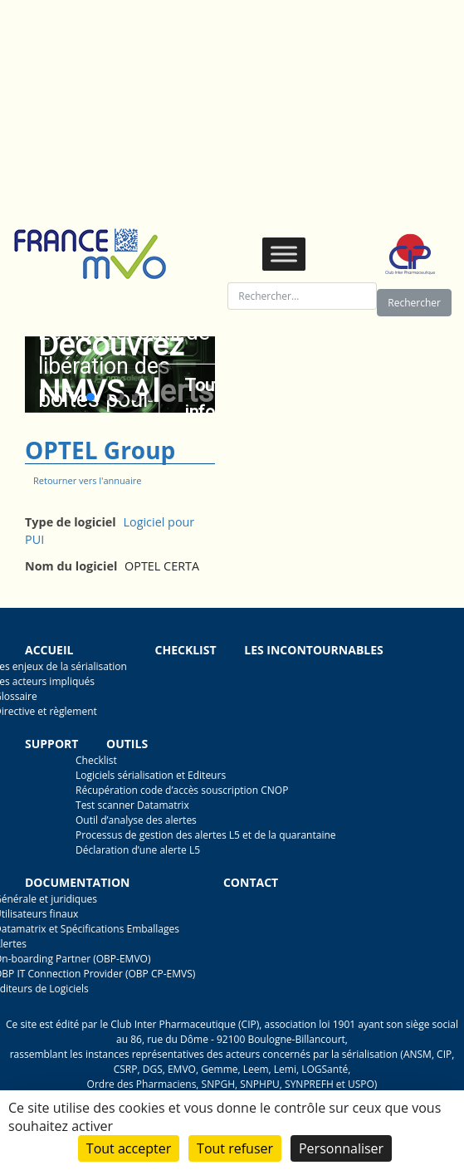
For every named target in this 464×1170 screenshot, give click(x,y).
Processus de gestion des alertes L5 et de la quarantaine (206, 835)
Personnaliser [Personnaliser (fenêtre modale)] (341, 1148)
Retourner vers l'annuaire (87, 480)
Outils (127, 743)
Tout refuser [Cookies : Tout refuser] (235, 1148)
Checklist (186, 650)
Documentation (77, 882)
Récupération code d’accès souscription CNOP (182, 790)
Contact (250, 882)
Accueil (49, 650)
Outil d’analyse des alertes (136, 820)
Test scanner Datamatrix (132, 805)
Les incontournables (313, 650)
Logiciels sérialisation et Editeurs (151, 775)
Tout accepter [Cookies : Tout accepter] (128, 1148)
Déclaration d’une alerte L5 (138, 850)
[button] (90, 397)
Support (51, 743)
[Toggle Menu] (284, 254)
